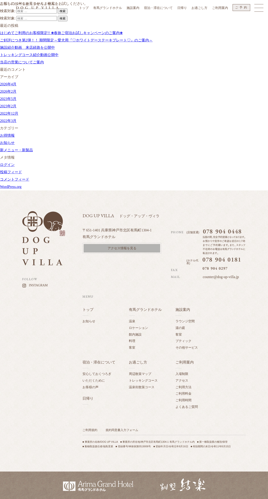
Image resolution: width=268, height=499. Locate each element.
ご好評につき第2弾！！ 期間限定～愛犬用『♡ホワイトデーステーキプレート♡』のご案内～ (76, 40)
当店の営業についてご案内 (22, 62)
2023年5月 (8, 99)
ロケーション (138, 328)
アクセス (181, 380)
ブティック (183, 341)
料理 (132, 341)
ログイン (7, 165)
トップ (87, 310)
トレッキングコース (143, 380)
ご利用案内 (184, 362)
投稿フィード (11, 172)
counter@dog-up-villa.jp (221, 277)
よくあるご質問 (186, 407)
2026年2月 (8, 91)
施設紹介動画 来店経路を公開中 (27, 47)
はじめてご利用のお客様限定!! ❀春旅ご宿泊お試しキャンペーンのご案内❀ (61, 33)
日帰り (87, 398)
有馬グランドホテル (145, 310)
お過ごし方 (138, 362)
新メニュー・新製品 (16, 150)
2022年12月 (9, 113)
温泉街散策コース (141, 387)
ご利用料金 (183, 393)
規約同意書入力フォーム (122, 430)
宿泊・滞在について (98, 362)
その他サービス (186, 347)
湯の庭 (180, 328)
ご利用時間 (183, 400)
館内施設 (135, 334)
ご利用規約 (89, 430)
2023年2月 (8, 106)
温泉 (132, 321)
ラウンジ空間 (185, 321)
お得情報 (7, 135)
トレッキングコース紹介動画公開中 (29, 55)
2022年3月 (8, 121)
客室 (132, 347)
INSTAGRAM (38, 285)
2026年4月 (8, 84)
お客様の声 (90, 387)
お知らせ (7, 143)
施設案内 (182, 310)
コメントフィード (14, 179)
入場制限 (181, 374)
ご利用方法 (183, 387)
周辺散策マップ (140, 374)
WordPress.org (10, 187)
